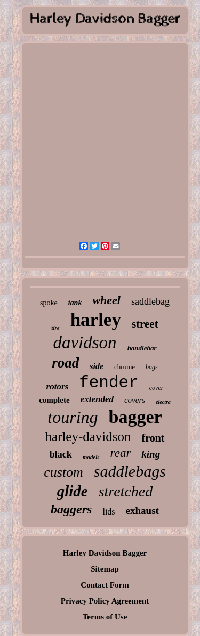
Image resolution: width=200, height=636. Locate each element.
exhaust (142, 510)
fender (109, 382)
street (145, 323)
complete (54, 400)
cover (156, 388)
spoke (49, 303)
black (61, 454)
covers (134, 400)
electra (163, 402)
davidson (84, 342)
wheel (106, 300)
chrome (124, 367)
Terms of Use (105, 617)
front (153, 438)
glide (72, 491)
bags (152, 367)
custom (63, 472)
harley (95, 319)
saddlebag (150, 301)
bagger (135, 417)
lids (108, 511)
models (91, 457)
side (96, 366)
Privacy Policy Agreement (105, 601)
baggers (71, 509)
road (65, 363)
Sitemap (105, 569)
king (150, 454)
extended (97, 399)
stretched (126, 491)
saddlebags (130, 471)
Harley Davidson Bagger (105, 553)
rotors (57, 386)
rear (120, 453)
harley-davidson (88, 436)
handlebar (142, 348)
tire (55, 327)
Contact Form (105, 585)
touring (72, 417)
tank (75, 303)
